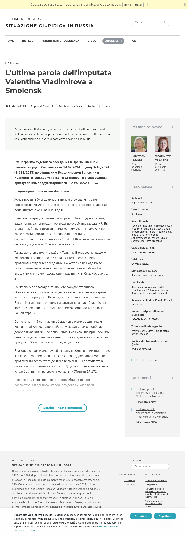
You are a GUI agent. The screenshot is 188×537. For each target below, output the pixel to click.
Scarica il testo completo (62, 408)
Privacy (131, 484)
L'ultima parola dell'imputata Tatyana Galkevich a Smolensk (150, 392)
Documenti (113, 41)
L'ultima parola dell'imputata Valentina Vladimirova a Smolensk (152, 413)
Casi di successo (146, 360)
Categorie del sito (143, 466)
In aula (106, 106)
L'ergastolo (151, 484)
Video (92, 41)
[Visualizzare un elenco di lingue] (149, 4)
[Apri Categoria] (172, 466)
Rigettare (165, 516)
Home (9, 41)
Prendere (141, 516)
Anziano (92, 106)
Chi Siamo (129, 480)
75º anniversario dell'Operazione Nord (153, 504)
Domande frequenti (156, 480)
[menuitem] (9, 41)
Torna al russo (133, 5)
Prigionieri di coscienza (60, 41)
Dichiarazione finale (70, 106)
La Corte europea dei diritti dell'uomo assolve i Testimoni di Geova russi (156, 493)
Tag (133, 41)
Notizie (27, 41)
